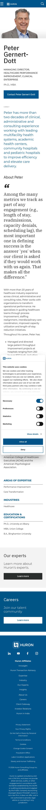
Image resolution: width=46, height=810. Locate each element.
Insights (23, 689)
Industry (23, 680)
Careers (23, 699)
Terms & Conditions (23, 740)
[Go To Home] (12, 3)
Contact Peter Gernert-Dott (21, 94)
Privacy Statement (23, 725)
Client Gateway (23, 704)
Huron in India (23, 713)
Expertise (23, 675)
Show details (33, 434)
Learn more (23, 576)
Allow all (23, 442)
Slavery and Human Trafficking (23, 761)
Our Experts (23, 685)
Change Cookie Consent (23, 748)
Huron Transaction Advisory (23, 670)
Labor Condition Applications (23, 757)
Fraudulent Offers (23, 753)
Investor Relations (23, 709)
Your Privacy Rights (23, 729)
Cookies (23, 744)
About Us (23, 695)
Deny (23, 449)
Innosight (23, 666)
